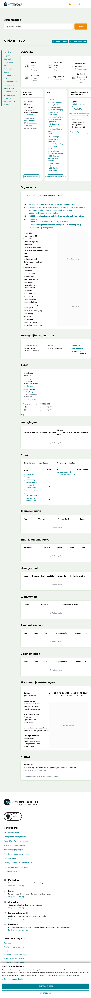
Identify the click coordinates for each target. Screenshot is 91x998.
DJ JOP (50, 345)
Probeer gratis (74, 4)
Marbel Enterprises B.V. (78, 105)
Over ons (7, 943)
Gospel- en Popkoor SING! (78, 347)
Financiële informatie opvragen (16, 841)
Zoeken (80, 26)
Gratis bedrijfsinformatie (14, 958)
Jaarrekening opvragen (13, 849)
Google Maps (28, 115)
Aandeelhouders (10, 91)
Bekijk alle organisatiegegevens (56, 176)
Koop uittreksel (60, 41)
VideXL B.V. (78, 109)
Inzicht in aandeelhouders (14, 845)
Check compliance (78, 41)
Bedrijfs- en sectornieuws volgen (17, 854)
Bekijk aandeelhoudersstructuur (80, 114)
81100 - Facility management (53, 169)
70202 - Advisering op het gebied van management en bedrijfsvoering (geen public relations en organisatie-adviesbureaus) (55, 117)
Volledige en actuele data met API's (18, 862)
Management (9, 85)
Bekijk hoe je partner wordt (18, 930)
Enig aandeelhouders (10, 80)
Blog (5, 950)
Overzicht (7, 52)
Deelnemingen (9, 95)
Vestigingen (8, 68)
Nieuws (7, 104)
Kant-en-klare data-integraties (16, 867)
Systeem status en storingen (15, 954)
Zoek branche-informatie (14, 962)
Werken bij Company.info (14, 947)
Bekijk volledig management (80, 132)
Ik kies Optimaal (45, 986)
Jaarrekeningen (10, 75)
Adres (6, 65)
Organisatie (8, 55)
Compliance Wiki (10, 871)
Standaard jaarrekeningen (10, 100)
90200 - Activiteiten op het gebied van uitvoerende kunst (55, 104)
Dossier (7, 72)
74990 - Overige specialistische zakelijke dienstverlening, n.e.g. (54, 161)
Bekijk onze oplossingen (16, 886)
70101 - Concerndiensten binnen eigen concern (55, 151)
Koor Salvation (30, 345)
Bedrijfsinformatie (11, 832)
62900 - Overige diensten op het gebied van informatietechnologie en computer (56, 141)
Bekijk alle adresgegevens (32, 176)
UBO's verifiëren (10, 858)
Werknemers (9, 88)
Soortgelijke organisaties (9, 60)
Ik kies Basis (45, 993)
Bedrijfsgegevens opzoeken (15, 836)
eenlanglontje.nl (30, 120)
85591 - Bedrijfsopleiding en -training (55, 128)
